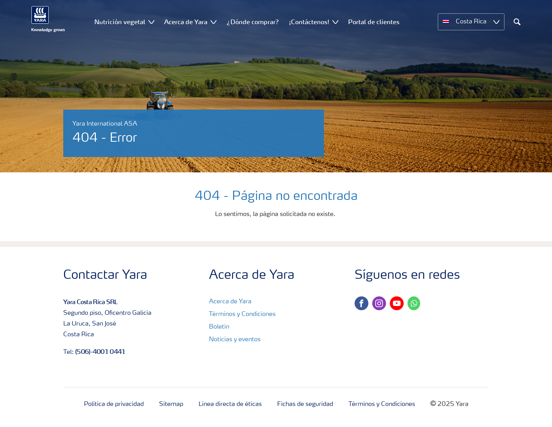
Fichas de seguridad (305, 404)
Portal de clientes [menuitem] (373, 22)
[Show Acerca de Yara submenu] (213, 21)
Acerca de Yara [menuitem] (185, 22)
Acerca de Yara (230, 302)
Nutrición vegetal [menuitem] (119, 22)
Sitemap (171, 404)
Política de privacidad (114, 404)
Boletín (219, 327)
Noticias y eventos (235, 340)
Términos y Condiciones (242, 314)
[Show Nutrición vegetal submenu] (151, 21)
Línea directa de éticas (230, 404)
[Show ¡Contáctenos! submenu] (335, 21)
